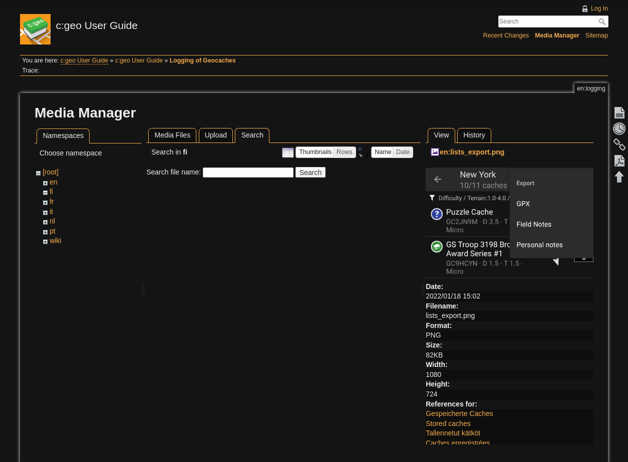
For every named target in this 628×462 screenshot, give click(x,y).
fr (52, 202)
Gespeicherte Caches (459, 414)
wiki (55, 240)
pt (53, 231)
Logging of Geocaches (203, 60)
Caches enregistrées (458, 443)
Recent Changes (506, 35)
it (51, 212)
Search (603, 21)
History (474, 135)
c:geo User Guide (84, 60)
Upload (216, 135)
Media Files (173, 135)
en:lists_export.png (472, 152)
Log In (599, 8)
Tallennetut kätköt (453, 433)
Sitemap (596, 35)
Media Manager (557, 35)
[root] (51, 172)
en (54, 182)
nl (52, 221)
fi (51, 192)
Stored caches (448, 424)
